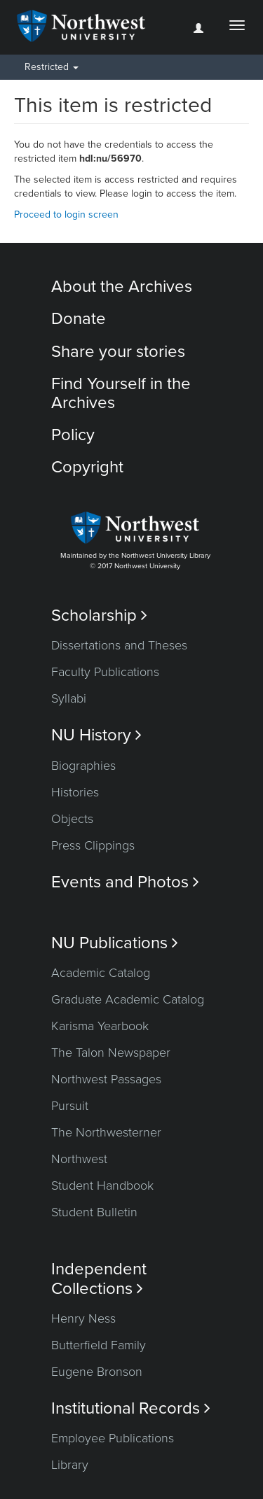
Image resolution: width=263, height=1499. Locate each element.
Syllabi (68, 698)
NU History (96, 735)
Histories (75, 792)
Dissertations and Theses (119, 645)
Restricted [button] (52, 67)
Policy (73, 435)
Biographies (83, 765)
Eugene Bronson (96, 1371)
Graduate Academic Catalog (127, 999)
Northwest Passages (106, 1079)
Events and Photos (125, 882)
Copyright (87, 467)
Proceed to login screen (66, 214)
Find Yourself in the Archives (121, 393)
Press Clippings (93, 845)
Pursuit (69, 1105)
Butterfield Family (98, 1345)
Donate (78, 319)
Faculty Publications (105, 672)
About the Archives (121, 286)
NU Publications (114, 943)
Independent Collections (99, 1278)
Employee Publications (112, 1438)
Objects (72, 818)
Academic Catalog (100, 972)
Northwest (79, 1159)
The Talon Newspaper (110, 1052)
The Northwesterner (106, 1132)
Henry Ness (83, 1318)
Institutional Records (130, 1408)
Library (69, 1464)
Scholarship (99, 615)
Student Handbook (102, 1185)
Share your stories (118, 352)
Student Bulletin (94, 1212)
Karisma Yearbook (100, 1026)
